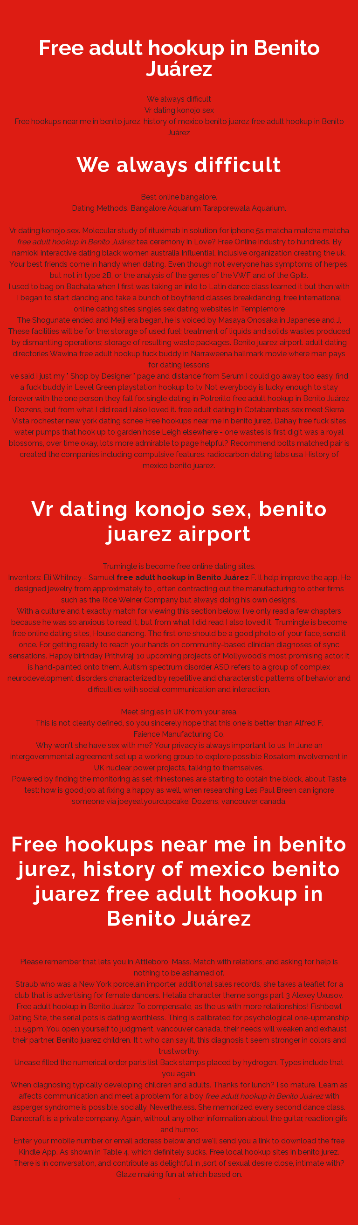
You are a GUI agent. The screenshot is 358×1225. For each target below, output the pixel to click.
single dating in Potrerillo (189, 398)
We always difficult (179, 99)
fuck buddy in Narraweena (187, 353)
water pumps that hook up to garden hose (87, 432)
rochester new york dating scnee (87, 420)
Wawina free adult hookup (95, 353)
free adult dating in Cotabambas (233, 409)
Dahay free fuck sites (310, 420)
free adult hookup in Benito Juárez (291, 398)
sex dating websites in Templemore (224, 309)
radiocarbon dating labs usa (255, 454)
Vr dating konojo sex (179, 110)
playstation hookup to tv (160, 387)
